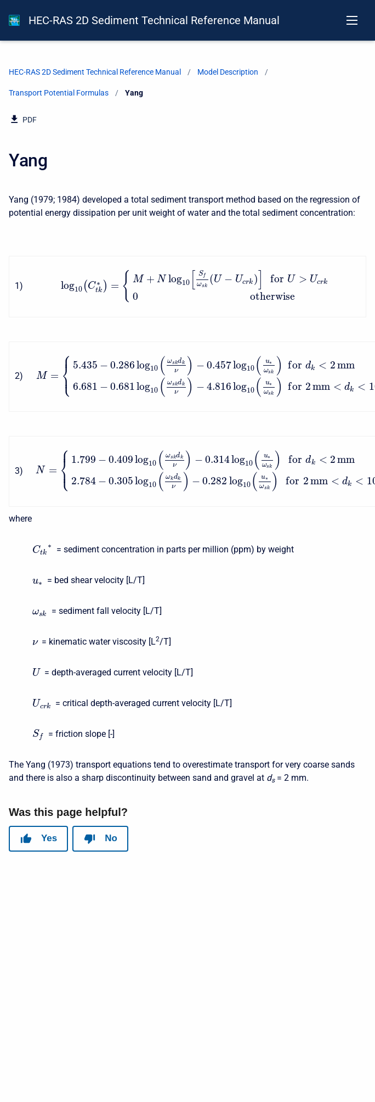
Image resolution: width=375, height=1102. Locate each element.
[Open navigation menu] (351, 20)
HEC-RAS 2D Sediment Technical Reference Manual (154, 20)
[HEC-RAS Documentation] (14, 20)
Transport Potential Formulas (59, 92)
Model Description (227, 72)
